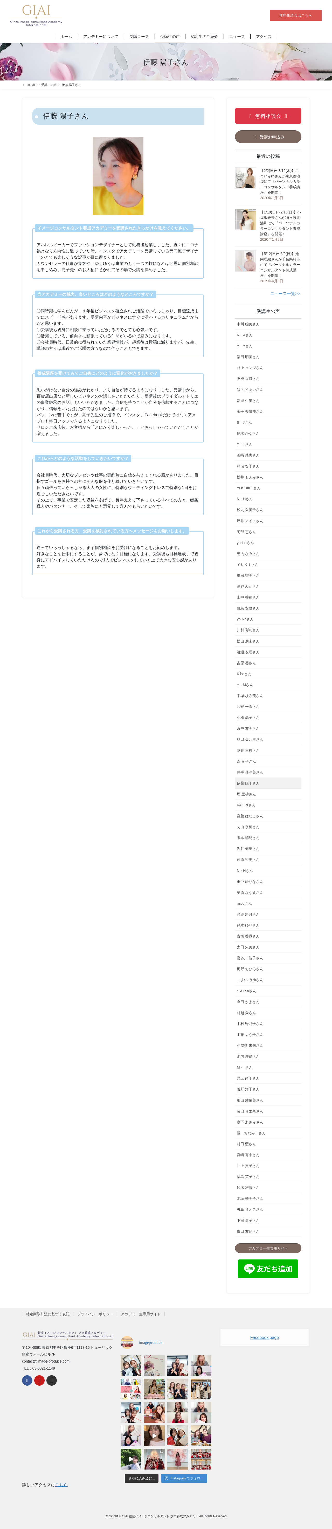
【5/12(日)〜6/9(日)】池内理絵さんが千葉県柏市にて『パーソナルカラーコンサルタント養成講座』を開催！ (280, 265)
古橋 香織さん (248, 936)
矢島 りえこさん (250, 1209)
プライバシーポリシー (95, 1314)
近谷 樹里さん (248, 849)
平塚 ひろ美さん (250, 696)
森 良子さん (246, 761)
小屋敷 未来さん (250, 1045)
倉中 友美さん (248, 728)
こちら (61, 1485)
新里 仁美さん (248, 401)
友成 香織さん (248, 379)
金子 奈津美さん (250, 412)
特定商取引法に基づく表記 (48, 1314)
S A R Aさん (246, 991)
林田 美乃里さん (250, 739)
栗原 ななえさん (250, 892)
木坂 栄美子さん (250, 1198)
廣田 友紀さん (248, 1231)
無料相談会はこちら (295, 15)
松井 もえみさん (250, 477)
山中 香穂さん (248, 597)
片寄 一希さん (248, 707)
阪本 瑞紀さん (248, 838)
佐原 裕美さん (248, 859)
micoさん (244, 903)
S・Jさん (244, 422)
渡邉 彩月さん (248, 914)
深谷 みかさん (248, 586)
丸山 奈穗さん (248, 827)
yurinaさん (245, 543)
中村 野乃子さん (250, 1024)
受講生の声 (268, 311)
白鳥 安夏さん (248, 608)
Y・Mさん (245, 685)
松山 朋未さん (248, 641)
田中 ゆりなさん (250, 882)
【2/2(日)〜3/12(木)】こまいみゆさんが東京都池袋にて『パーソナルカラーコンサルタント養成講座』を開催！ (280, 182)
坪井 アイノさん (250, 521)
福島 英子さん (248, 1177)
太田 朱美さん (248, 947)
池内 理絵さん (248, 1056)
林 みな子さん (248, 466)
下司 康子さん (248, 1220)
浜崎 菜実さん (248, 455)
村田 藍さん (246, 1144)
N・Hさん (245, 499)
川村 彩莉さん (248, 630)
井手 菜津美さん (250, 772)
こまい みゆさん (250, 980)
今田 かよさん (248, 1002)
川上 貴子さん (248, 1166)
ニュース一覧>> (285, 293)
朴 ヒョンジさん (250, 368)
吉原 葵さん (246, 663)
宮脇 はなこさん (250, 816)
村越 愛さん (246, 1013)
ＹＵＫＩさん (248, 564)
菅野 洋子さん (248, 1089)
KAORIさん (246, 805)
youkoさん (245, 619)
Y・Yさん (245, 346)
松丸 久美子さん (250, 510)
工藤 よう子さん (250, 1034)
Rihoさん (244, 674)
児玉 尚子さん (248, 1078)
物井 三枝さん (248, 750)
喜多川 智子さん (250, 958)
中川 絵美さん (248, 324)
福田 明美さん (248, 357)
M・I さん (245, 1067)
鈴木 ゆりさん (248, 925)
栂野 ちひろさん (250, 969)
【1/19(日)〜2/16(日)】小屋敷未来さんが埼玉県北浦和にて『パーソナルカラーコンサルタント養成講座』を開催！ (280, 223)
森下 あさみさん (250, 1122)
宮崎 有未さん (248, 1155)
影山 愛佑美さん (250, 1100)
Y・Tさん (244, 444)
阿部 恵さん (246, 532)
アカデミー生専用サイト (141, 1314)
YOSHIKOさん (249, 488)
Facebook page (264, 1337)
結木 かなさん (248, 433)
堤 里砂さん (246, 794)
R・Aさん (245, 335)
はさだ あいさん (250, 389)
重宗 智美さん (248, 575)
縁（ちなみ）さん (251, 1133)
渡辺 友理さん (248, 652)
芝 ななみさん (248, 554)
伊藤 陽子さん (248, 783)
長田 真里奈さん (250, 1111)
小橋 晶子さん (248, 717)
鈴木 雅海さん (248, 1187)
